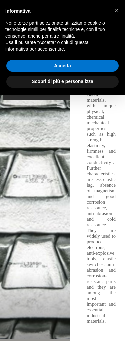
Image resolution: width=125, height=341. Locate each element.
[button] (116, 10)
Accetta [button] (62, 65)
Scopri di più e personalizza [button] (62, 81)
